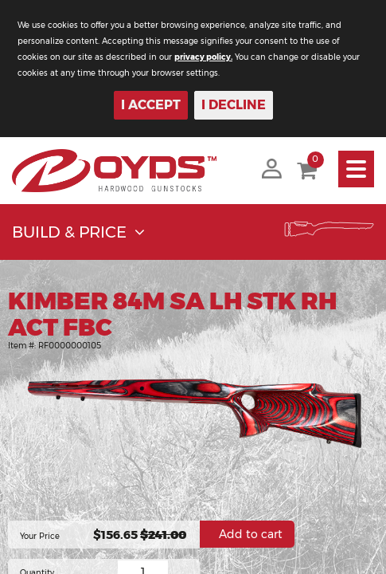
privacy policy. (203, 57)
